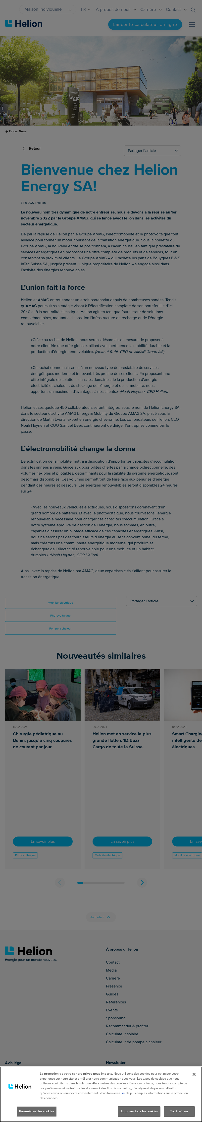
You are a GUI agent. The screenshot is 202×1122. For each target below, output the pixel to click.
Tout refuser (179, 1111)
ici (123, 1093)
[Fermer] (194, 1074)
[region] (101, 1094)
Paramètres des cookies (36, 1111)
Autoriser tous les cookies (139, 1111)
